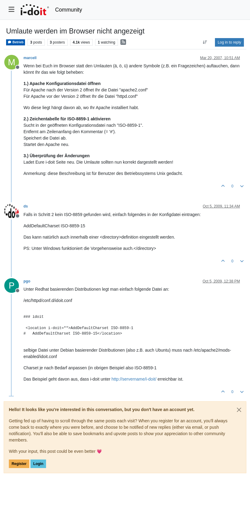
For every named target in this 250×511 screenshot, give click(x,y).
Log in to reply (229, 42)
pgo (26, 281)
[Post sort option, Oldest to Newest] (205, 42)
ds (25, 206)
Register (19, 464)
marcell (30, 58)
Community (68, 10)
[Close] (239, 410)
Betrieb (15, 42)
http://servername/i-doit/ (134, 379)
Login (38, 464)
